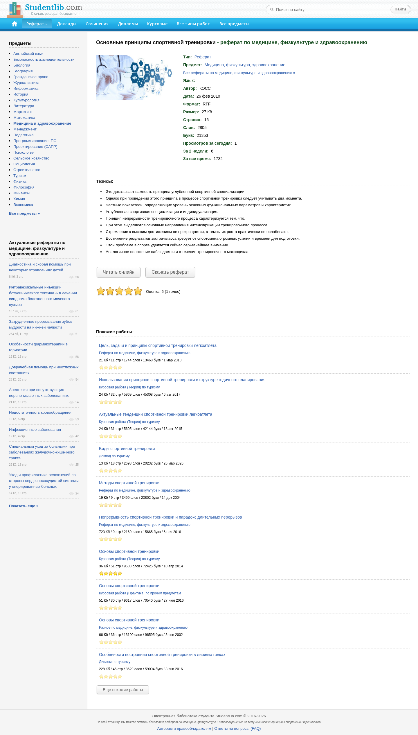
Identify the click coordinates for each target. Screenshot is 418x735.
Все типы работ (193, 23)
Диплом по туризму (114, 662)
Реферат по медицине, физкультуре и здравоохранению (144, 353)
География (23, 71)
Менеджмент (25, 129)
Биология (21, 65)
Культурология (26, 100)
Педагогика (23, 135)
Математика (24, 117)
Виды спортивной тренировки (127, 448)
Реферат (202, 57)
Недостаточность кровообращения (40, 412)
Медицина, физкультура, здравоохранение (245, 64)
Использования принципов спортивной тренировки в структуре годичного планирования (182, 379)
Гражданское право (30, 77)
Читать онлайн (118, 272)
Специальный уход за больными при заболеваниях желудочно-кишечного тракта (42, 452)
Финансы (21, 193)
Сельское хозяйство (31, 158)
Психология (23, 152)
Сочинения (97, 23)
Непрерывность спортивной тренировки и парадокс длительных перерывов (170, 517)
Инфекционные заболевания (35, 429)
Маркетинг (22, 112)
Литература (23, 106)
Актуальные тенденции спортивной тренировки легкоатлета (155, 414)
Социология (24, 164)
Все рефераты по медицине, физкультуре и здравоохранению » (239, 73)
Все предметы (234, 23)
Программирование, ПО (35, 141)
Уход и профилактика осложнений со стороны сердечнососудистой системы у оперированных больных (44, 481)
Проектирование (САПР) (35, 146)
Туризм (19, 175)
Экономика (23, 204)
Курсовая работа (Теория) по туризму (129, 387)
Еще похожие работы (123, 689)
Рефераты (37, 23)
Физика (19, 181)
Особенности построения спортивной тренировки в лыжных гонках (162, 654)
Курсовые (157, 23)
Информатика (25, 88)
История (20, 94)
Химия (19, 199)
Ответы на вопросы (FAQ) (237, 728)
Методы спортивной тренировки (129, 483)
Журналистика (26, 82)
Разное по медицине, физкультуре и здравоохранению (143, 627)
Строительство (26, 170)
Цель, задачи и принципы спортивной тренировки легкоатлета (158, 345)
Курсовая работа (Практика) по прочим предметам (140, 593)
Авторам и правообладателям (184, 728)
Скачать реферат (170, 272)
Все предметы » (24, 213)
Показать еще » (23, 506)
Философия (24, 187)
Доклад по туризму (114, 456)
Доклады (66, 23)
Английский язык (28, 53)
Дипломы (128, 23)
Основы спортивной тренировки (129, 551)
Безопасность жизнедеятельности (44, 59)
